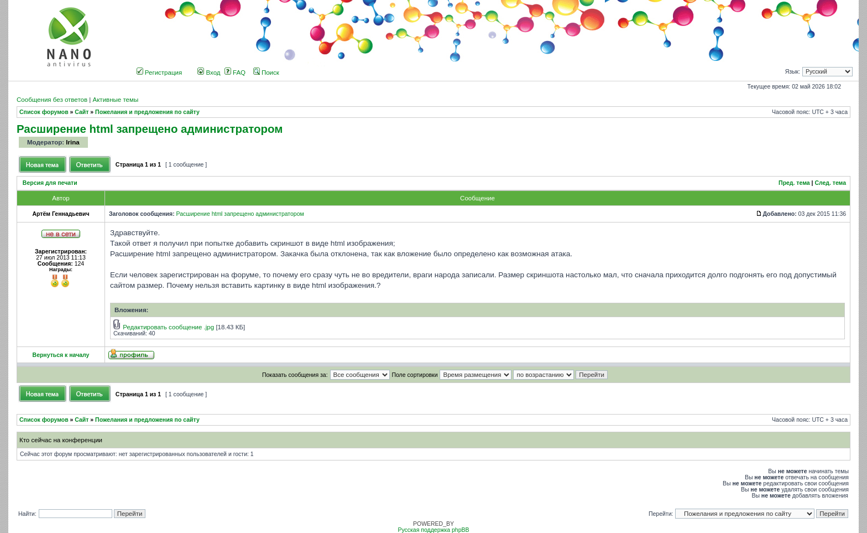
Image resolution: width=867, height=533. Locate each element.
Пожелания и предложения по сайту (147, 112)
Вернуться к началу (61, 355)
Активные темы (115, 99)
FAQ (235, 72)
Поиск (266, 72)
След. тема (830, 183)
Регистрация (159, 72)
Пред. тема (794, 183)
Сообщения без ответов (52, 99)
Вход (208, 72)
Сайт (81, 112)
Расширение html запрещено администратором (150, 128)
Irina (72, 142)
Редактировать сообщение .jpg (168, 327)
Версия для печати (50, 183)
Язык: (792, 72)
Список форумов (44, 112)
